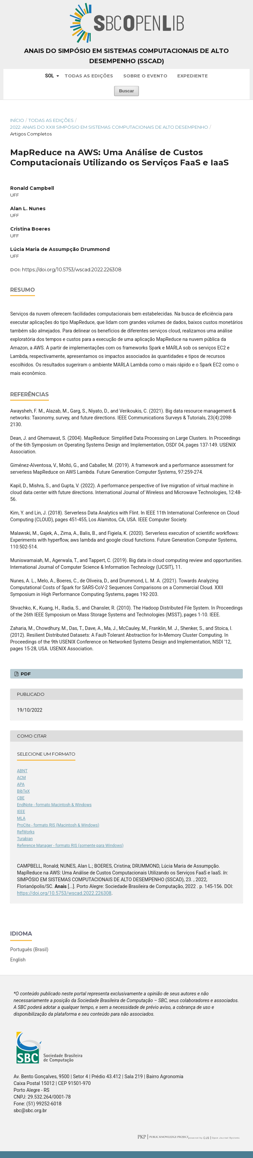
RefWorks (26, 832)
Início (17, 120)
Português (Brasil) (29, 949)
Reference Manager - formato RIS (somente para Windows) (70, 845)
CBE (20, 798)
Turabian (25, 838)
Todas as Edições (89, 75)
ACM (21, 777)
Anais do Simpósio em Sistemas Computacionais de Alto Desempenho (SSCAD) (126, 56)
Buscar (126, 90)
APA (20, 784)
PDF (25, 673)
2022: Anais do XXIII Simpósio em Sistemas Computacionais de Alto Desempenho (109, 127)
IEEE (21, 811)
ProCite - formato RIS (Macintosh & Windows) (58, 825)
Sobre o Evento (145, 75)
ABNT (22, 770)
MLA (21, 818)
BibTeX (23, 791)
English (17, 959)
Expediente (192, 75)
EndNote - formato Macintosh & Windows (54, 804)
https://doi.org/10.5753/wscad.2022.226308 (72, 270)
